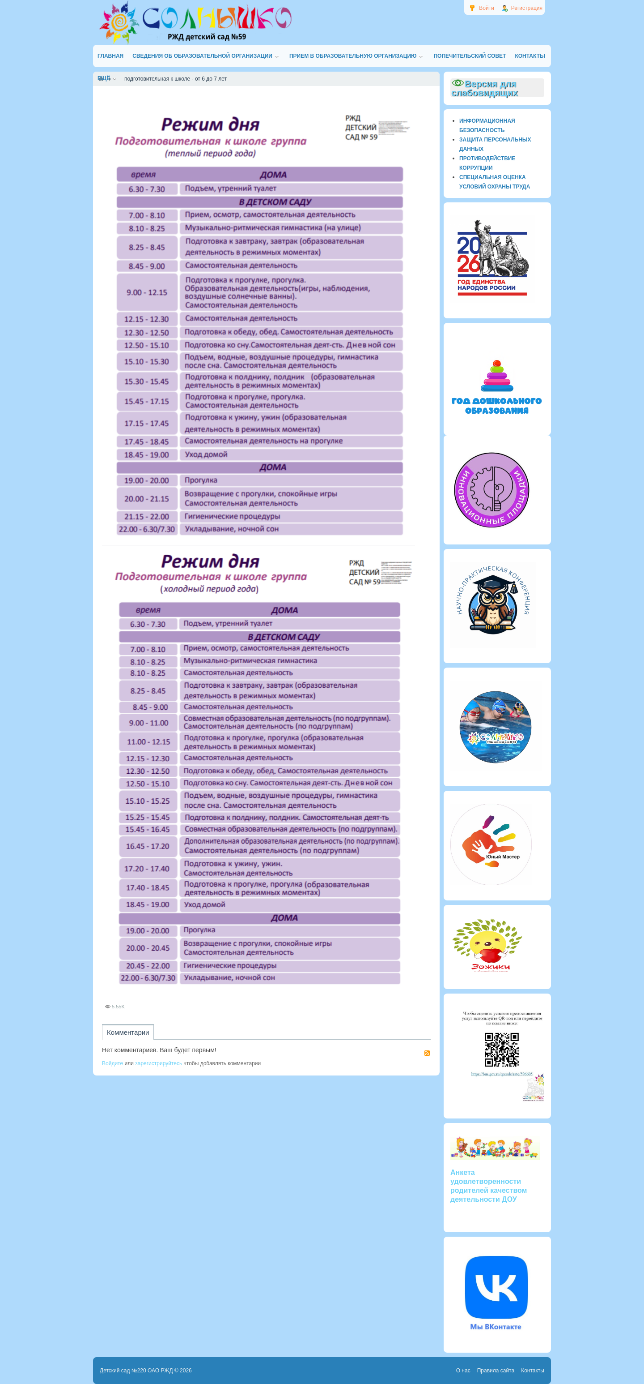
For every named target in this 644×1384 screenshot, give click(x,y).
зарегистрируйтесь (158, 1063)
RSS (427, 1053)
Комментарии (128, 1032)
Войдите (112, 1063)
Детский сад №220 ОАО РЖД (136, 1370)
